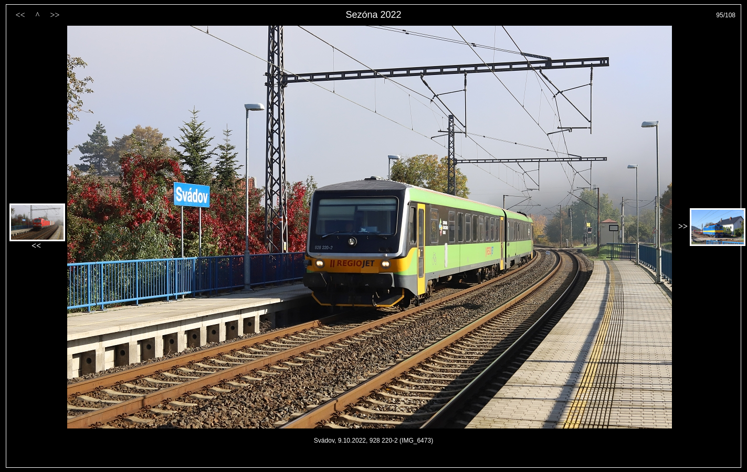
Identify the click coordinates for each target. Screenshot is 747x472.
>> (54, 14)
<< (20, 14)
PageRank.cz (373, 463)
